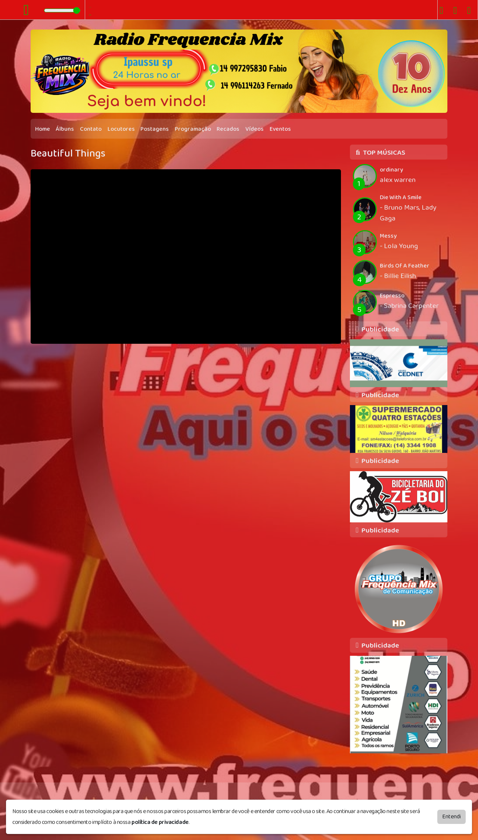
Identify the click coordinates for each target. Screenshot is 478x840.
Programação (193, 129)
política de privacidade (160, 822)
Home (42, 129)
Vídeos (254, 129)
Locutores (121, 129)
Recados (228, 129)
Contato (91, 129)
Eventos (280, 129)
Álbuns (65, 129)
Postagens (154, 129)
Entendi (451, 816)
